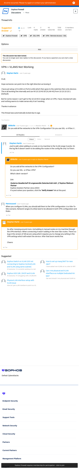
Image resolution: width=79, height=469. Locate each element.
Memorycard (11, 204)
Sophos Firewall (11, 36)
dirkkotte (12, 125)
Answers (58, 135)
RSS (39, 49)
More (27, 13)
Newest (47, 139)
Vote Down (13, 153)
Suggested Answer (6, 29)
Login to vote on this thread (21, 28)
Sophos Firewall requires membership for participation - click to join (39, 465)
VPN (25, 36)
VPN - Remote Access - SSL (56, 36)
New (75, 11)
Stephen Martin (12, 73)
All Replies (20, 135)
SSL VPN (36, 36)
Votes (39, 139)
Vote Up (10, 153)
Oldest (31, 139)
